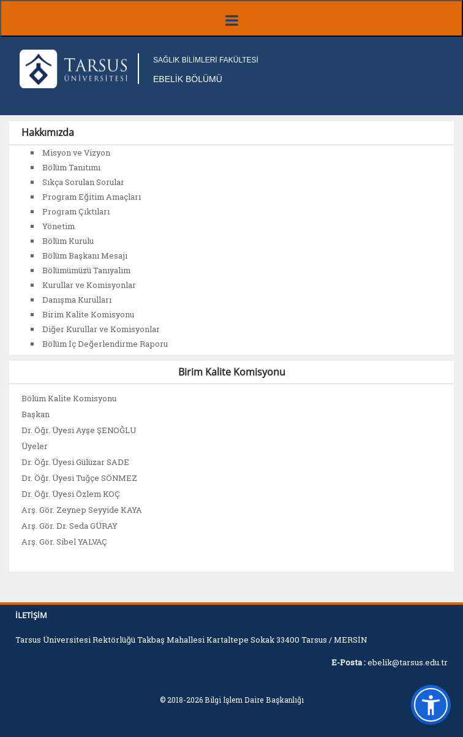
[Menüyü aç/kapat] (231, 18)
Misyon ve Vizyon (76, 152)
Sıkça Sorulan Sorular (83, 181)
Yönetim (58, 226)
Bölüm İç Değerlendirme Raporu (105, 343)
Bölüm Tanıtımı (71, 167)
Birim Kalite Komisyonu (88, 314)
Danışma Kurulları (76, 299)
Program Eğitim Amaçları (91, 196)
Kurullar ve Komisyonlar (89, 284)
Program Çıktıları (76, 211)
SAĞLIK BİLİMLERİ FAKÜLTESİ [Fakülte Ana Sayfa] (205, 60)
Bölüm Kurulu (68, 240)
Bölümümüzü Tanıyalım (86, 270)
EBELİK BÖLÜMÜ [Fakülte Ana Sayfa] (187, 79)
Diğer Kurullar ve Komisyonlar (101, 328)
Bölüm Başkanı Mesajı (84, 255)
